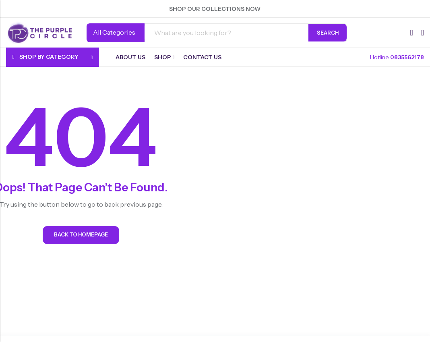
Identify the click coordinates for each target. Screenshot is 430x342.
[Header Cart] (422, 32)
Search (328, 32)
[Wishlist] (411, 32)
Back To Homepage (81, 236)
